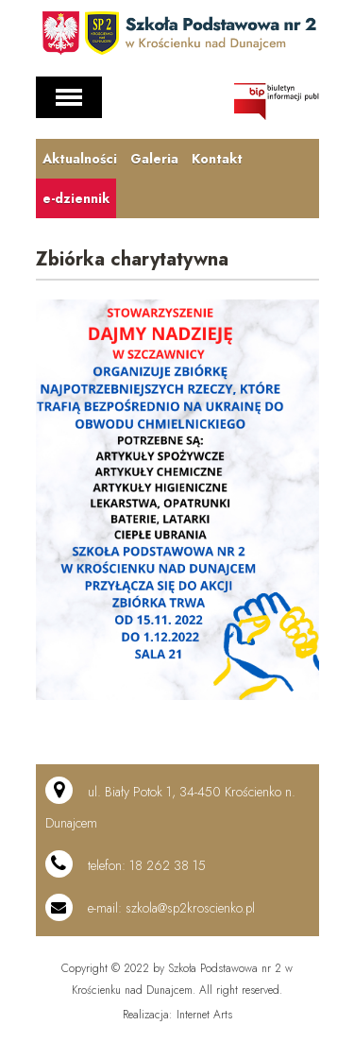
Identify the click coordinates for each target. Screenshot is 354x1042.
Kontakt (217, 158)
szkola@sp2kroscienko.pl (190, 907)
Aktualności (79, 158)
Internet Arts (204, 1014)
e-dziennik (76, 198)
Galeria (154, 158)
